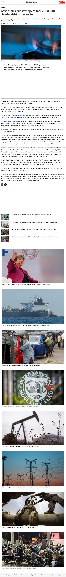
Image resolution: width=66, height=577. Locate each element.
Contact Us (44, 575)
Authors (50, 575)
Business (3, 7)
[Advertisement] (33, 84)
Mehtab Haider (7, 23)
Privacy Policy (56, 575)
